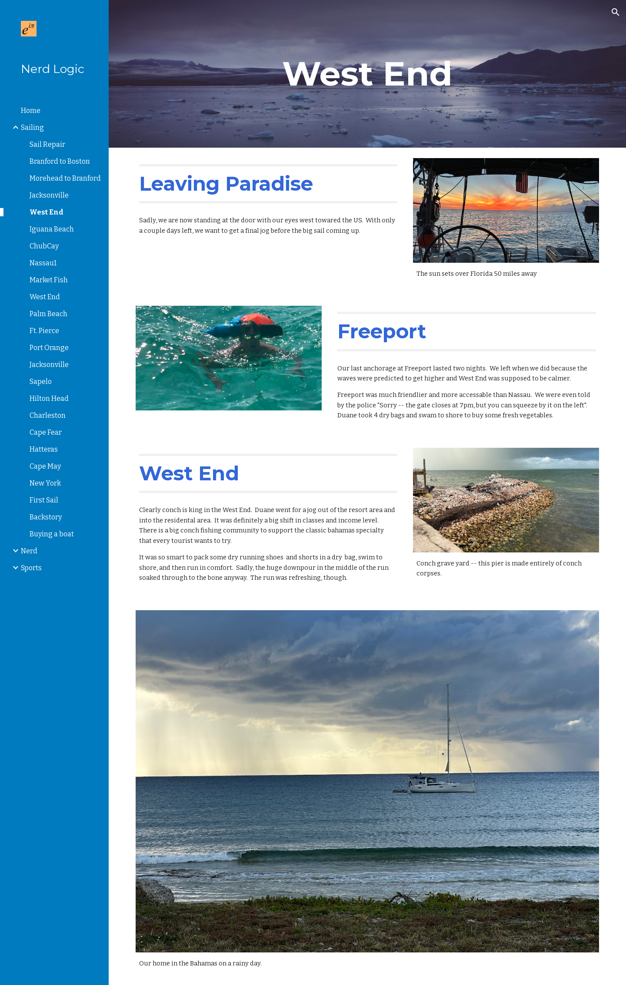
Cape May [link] (45, 466)
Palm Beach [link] (48, 314)
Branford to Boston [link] (60, 161)
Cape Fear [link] (46, 432)
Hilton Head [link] (49, 398)
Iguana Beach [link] (52, 229)
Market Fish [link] (49, 280)
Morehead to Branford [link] (65, 178)
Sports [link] (31, 568)
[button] (615, 12)
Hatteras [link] (44, 449)
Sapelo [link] (41, 381)
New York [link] (45, 483)
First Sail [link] (44, 500)
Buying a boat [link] (52, 534)
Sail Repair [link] (47, 144)
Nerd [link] (29, 551)
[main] (367, 74)
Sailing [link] (32, 127)
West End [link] (46, 212)
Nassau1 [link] (43, 263)
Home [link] (30, 110)
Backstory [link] (46, 517)
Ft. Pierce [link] (44, 331)
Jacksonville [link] (49, 195)
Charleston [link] (48, 415)
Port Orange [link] (49, 348)
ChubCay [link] (44, 246)
